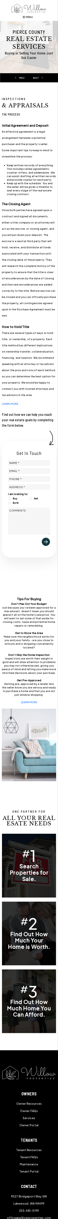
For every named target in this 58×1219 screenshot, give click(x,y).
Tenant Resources (29, 1150)
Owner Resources (29, 1103)
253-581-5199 (29, 1210)
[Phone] (29, 479)
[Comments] (29, 521)
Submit (46, 542)
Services (29, 1118)
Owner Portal (29, 1125)
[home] (29, 8)
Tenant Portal (29, 1171)
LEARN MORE (10, 403)
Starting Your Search (23, 78)
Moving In (35, 78)
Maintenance (29, 1164)
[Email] (29, 471)
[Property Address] (29, 487)
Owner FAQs (29, 1111)
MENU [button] (28, 17)
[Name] (29, 463)
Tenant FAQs (29, 1157)
